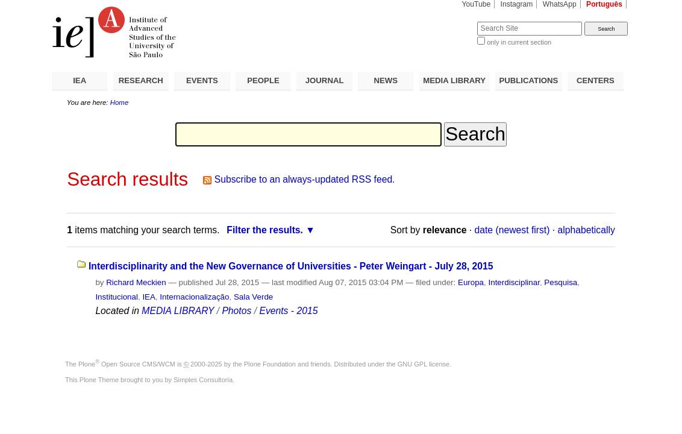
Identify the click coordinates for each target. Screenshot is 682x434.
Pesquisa (560, 282)
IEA (79, 80)
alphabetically (586, 230)
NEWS (386, 80)
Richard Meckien (136, 282)
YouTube (476, 4)
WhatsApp (560, 4)
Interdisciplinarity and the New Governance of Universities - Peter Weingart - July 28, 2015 (291, 266)
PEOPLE (263, 80)
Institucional (116, 296)
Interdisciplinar (514, 282)
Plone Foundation (270, 364)
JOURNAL (324, 80)
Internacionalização (194, 296)
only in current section (519, 42)
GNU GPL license (423, 364)
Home (119, 102)
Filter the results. (265, 230)
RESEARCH (141, 80)
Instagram (517, 4)
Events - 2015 (288, 311)
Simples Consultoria (203, 379)
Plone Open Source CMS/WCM (126, 364)
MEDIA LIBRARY (454, 80)
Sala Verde (253, 296)
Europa (471, 282)
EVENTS (202, 80)
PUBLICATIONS (528, 80)
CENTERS (596, 80)
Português (604, 4)
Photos (236, 311)
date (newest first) (512, 230)
